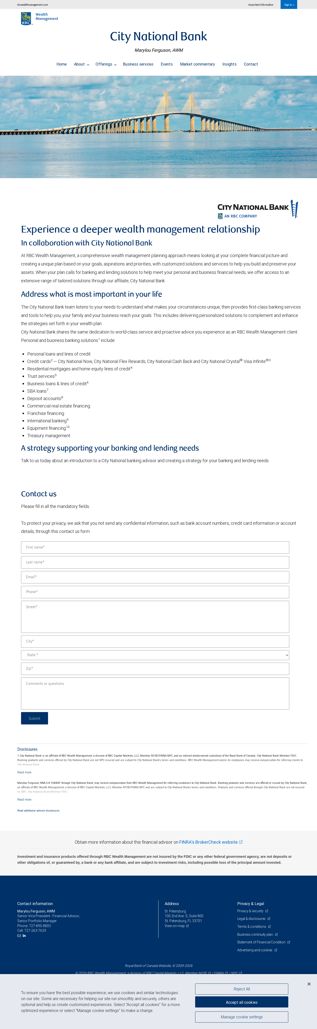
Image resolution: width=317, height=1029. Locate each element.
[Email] (155, 577)
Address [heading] (172, 903)
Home (61, 62)
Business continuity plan (255, 934)
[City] (155, 641)
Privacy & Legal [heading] (250, 903)
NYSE (202, 973)
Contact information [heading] (35, 903)
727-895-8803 (40, 926)
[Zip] (155, 669)
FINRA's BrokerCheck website (208, 842)
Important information (260, 4)
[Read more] (24, 772)
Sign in (289, 4)
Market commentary (197, 62)
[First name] (155, 547)
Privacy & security (250, 911)
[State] (155, 655)
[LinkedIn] (25, 935)
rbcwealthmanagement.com (32, 4)
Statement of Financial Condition (262, 942)
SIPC (234, 973)
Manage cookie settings (242, 1017)
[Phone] (155, 592)
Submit (35, 718)
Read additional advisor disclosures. (38, 810)
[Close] (309, 984)
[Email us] (19, 935)
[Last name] (155, 562)
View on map (175, 926)
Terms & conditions (252, 926)
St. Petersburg (175, 911)
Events (167, 62)
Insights (229, 62)
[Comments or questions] (155, 693)
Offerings (106, 62)
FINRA (219, 973)
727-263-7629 (35, 930)
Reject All (242, 988)
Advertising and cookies (255, 950)
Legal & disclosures (251, 918)
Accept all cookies (242, 1001)
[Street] (155, 617)
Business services (138, 62)
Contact (251, 62)
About (81, 62)
